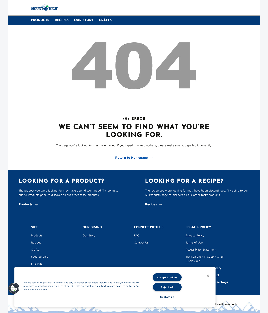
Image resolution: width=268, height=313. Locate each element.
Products (28, 204)
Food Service (39, 256)
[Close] (208, 276)
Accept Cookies (167, 277)
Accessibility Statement (201, 249)
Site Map (37, 263)
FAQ (136, 235)
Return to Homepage (134, 157)
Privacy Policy (195, 235)
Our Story (89, 235)
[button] (14, 288)
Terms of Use (194, 242)
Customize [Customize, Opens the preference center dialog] (167, 296)
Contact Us (141, 242)
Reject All (167, 287)
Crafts (35, 249)
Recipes (153, 204)
